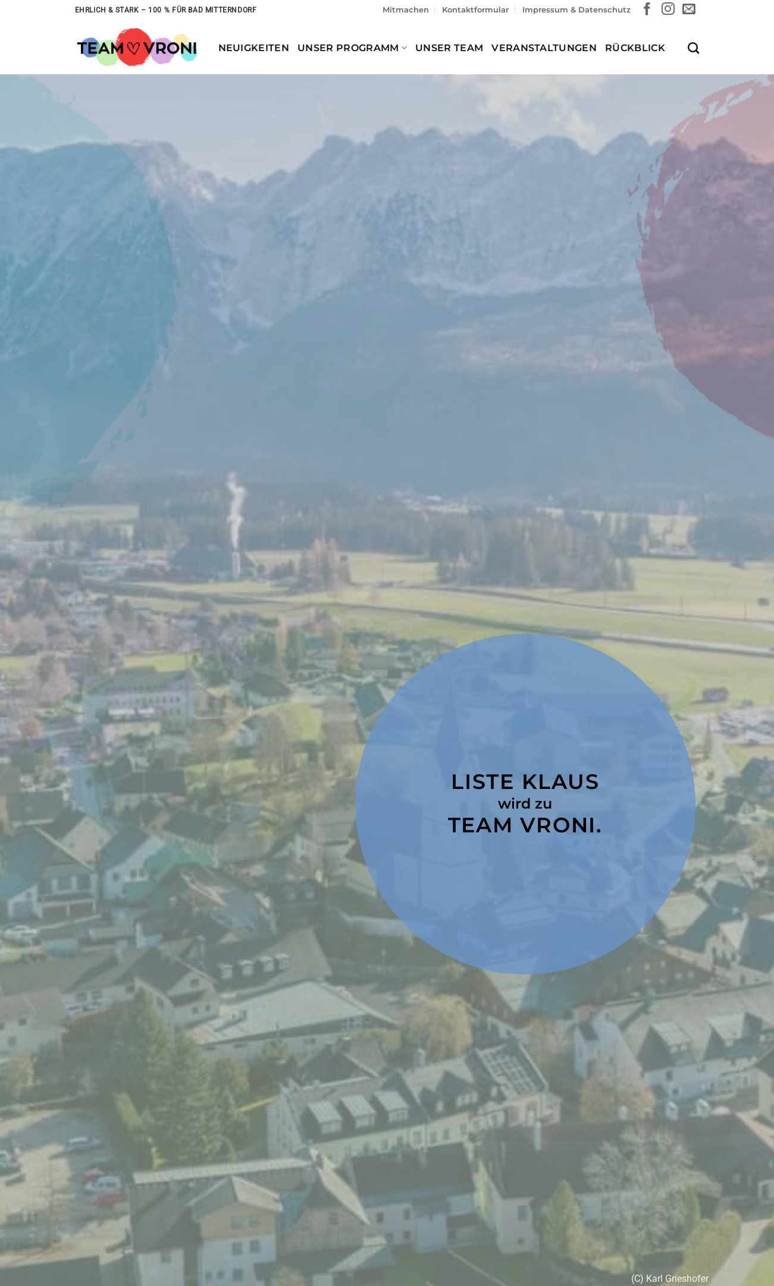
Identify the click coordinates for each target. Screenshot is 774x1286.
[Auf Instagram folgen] (668, 9)
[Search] (693, 48)
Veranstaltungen (544, 48)
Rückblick (635, 48)
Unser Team (449, 48)
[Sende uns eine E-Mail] (688, 9)
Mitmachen (406, 9)
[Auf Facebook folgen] (647, 9)
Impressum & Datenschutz (576, 9)
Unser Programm (352, 48)
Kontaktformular (475, 9)
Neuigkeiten (254, 48)
